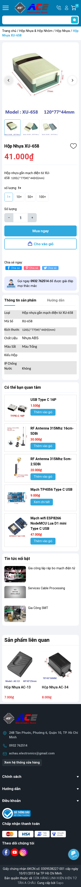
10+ (19, 197)
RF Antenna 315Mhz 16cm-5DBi (52, 431)
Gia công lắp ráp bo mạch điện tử (51, 568)
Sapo (60, 883)
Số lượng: (10, 209)
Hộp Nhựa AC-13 (17, 687)
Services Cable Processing (46, 588)
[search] (74, 19)
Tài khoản (66, 8)
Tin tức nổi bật (17, 558)
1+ (9, 197)
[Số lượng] (20, 217)
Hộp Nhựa (63, 31)
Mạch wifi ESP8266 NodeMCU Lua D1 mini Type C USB (48, 523)
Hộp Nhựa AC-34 (55, 687)
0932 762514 (18, 745)
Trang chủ (9, 31)
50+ (30, 197)
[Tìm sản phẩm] (40, 20)
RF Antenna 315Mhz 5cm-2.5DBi (51, 461)
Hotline (59, 8)
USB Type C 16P (43, 400)
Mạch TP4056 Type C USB (51, 489)
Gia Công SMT (38, 608)
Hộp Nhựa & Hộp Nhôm (35, 31)
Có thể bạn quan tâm (22, 387)
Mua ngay (40, 231)
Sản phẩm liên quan (26, 640)
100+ (42, 197)
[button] (72, 80)
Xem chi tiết (42, 502)
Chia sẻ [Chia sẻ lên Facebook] (13, 268)
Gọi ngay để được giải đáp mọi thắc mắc (45, 283)
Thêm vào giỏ (43, 412)
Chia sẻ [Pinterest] (31, 268)
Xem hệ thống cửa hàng (22, 762)
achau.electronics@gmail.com (32, 753)
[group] (40, 80)
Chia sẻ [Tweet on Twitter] (49, 268)
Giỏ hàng (77, 8)
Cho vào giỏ (44, 244)
